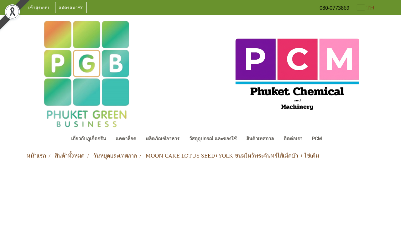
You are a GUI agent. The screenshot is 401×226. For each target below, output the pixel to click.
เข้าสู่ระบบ (38, 7)
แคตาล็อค (126, 139)
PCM (317, 139)
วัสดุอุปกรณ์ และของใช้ (213, 139)
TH (365, 8)
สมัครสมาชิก (71, 7)
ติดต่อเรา (293, 139)
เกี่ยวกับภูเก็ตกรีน (88, 139)
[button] (332, 139)
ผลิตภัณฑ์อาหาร (163, 139)
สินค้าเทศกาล (260, 139)
